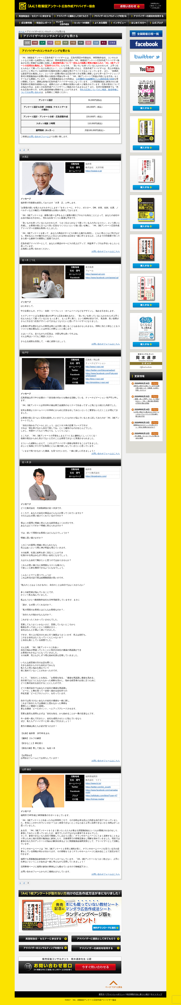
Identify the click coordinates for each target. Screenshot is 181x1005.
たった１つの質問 (81, 23)
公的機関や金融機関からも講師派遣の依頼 (95, 79)
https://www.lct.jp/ (93, 783)
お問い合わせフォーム (39, 136)
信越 (96, 43)
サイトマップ (156, 994)
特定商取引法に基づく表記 (137, 994)
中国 (50, 43)
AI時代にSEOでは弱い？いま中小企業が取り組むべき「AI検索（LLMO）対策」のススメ (146, 388)
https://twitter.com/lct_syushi (98, 787)
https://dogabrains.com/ (95, 476)
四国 (58, 43)
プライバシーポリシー (115, 994)
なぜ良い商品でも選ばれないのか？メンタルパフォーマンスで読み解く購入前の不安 (146, 414)
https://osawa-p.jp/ (93, 171)
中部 (73, 43)
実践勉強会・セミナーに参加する (34, 16)
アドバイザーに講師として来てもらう (72, 16)
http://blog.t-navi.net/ (94, 379)
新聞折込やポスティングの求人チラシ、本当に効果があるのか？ (146, 426)
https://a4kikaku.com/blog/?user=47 (101, 795)
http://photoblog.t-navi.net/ (97, 382)
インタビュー (118, 23)
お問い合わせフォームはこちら (106, 251)
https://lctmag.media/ (94, 799)
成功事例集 (24, 23)
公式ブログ (156, 23)
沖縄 (35, 43)
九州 (42, 43)
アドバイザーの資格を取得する (147, 16)
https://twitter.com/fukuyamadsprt (100, 370)
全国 (27, 43)
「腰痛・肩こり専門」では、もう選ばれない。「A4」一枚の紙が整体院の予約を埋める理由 (146, 401)
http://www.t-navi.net (94, 367)
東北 (104, 43)
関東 (81, 43)
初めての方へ (137, 23)
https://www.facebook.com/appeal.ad (101, 278)
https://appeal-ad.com (95, 274)
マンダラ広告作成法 (62, 23)
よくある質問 (100, 23)
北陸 (88, 43)
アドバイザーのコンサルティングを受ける (109, 16)
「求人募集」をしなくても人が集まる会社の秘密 (146, 437)
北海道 (112, 43)
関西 (65, 43)
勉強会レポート (43, 23)
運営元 (101, 994)
